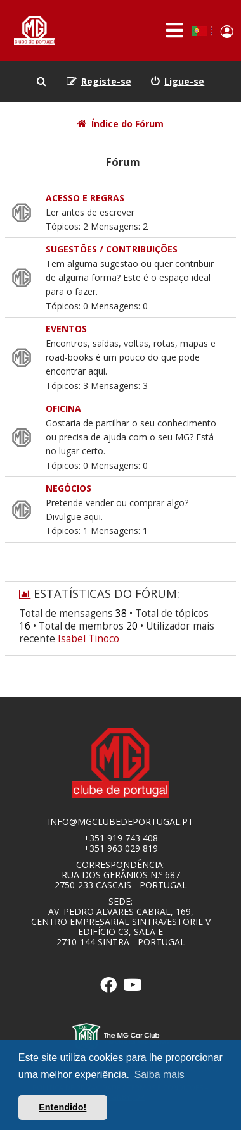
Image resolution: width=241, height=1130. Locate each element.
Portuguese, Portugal (199, 31)
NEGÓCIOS (68, 488)
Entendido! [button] (62, 1107)
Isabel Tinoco (88, 638)
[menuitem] (177, 81)
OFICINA (63, 408)
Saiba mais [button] (159, 1074)
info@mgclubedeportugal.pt (120, 822)
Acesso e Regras (85, 198)
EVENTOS (66, 329)
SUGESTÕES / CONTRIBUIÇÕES (112, 249)
